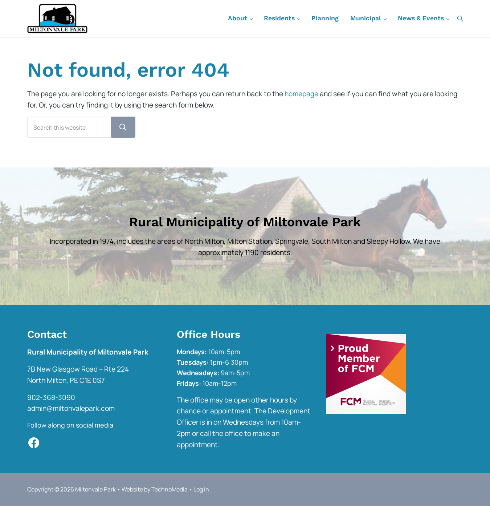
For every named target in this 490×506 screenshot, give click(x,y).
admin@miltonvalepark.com (71, 408)
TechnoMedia (169, 489)
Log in (201, 489)
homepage (301, 93)
